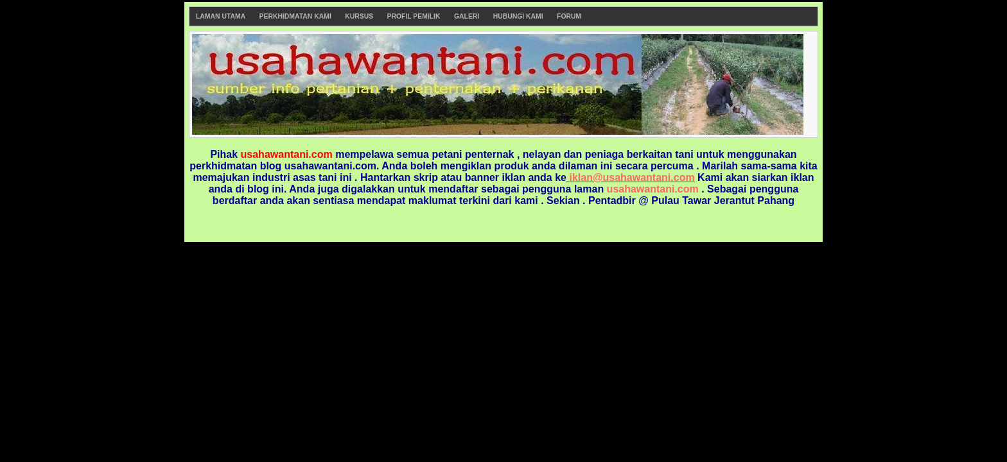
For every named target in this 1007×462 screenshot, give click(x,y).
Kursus (359, 16)
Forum (569, 16)
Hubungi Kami (518, 16)
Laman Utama (220, 16)
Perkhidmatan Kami (295, 16)
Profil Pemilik (414, 16)
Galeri (466, 16)
